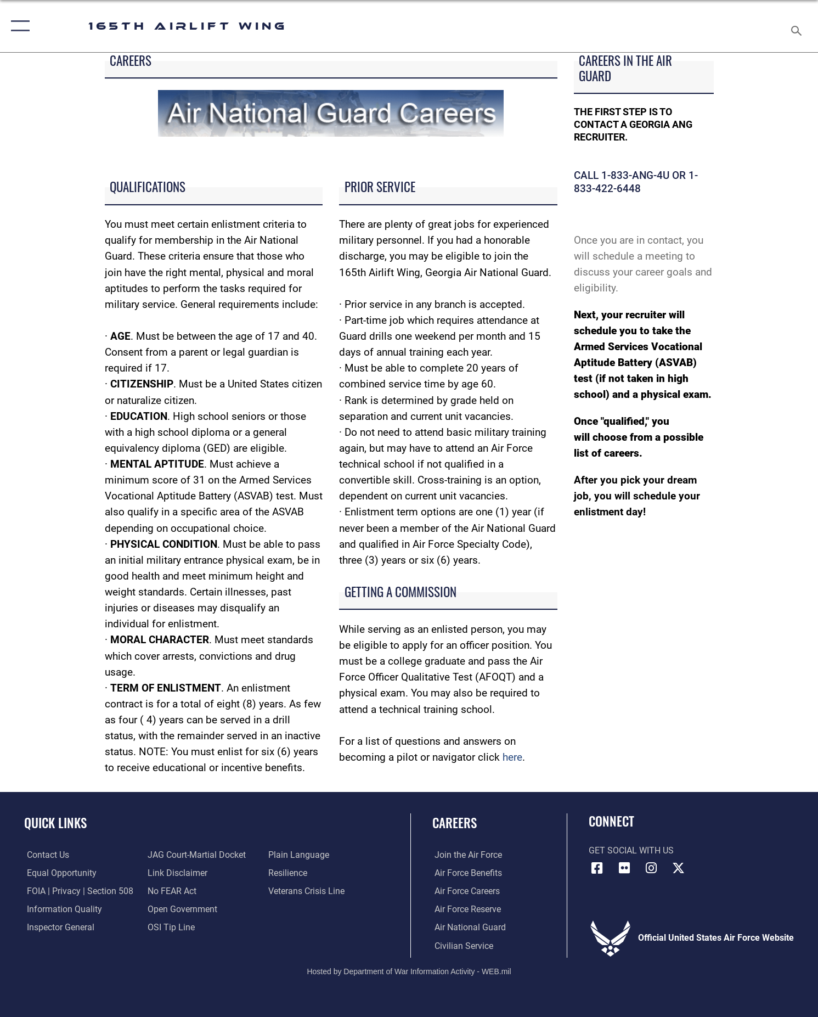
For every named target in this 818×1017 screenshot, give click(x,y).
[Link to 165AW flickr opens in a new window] (624, 868)
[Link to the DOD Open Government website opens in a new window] (181, 909)
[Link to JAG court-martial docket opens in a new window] (195, 854)
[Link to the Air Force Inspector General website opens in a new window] (58, 927)
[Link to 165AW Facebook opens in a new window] (597, 868)
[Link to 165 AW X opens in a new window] (678, 868)
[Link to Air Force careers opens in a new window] (465, 891)
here (512, 757)
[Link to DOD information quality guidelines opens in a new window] (61, 909)
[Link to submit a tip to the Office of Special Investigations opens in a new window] (170, 927)
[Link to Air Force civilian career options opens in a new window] (461, 945)
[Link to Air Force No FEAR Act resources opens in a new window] (170, 891)
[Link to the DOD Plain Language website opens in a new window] (299, 854)
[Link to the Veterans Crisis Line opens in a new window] (307, 891)
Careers (454, 822)
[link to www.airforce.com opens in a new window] (466, 854)
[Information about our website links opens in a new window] (176, 873)
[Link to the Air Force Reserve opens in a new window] (465, 909)
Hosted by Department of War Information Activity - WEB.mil (409, 971)
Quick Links (55, 822)
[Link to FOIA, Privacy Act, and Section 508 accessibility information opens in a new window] (77, 891)
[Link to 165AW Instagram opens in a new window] (651, 868)
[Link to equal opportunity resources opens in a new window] (59, 873)
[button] (18, 26)
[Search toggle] (798, 26)
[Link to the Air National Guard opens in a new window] (468, 927)
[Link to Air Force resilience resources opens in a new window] (288, 873)
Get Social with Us (631, 851)
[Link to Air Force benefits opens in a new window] (466, 873)
